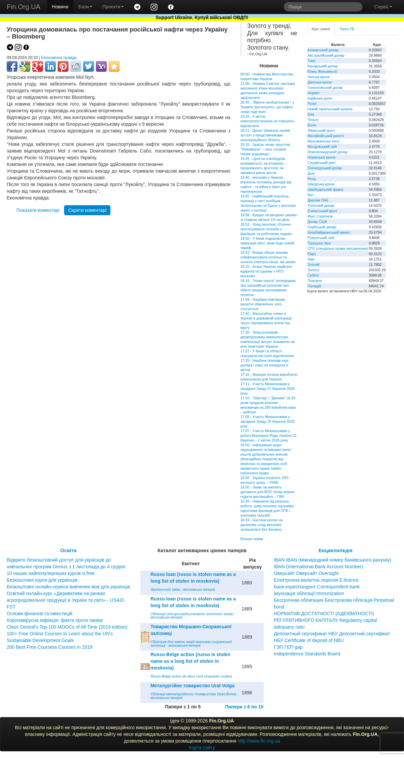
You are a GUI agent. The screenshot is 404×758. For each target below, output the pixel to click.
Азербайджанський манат (328, 232)
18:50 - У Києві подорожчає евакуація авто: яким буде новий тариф (267, 243)
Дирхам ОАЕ (318, 200)
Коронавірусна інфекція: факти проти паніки (55, 620)
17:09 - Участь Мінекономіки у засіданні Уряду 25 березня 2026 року (267, 421)
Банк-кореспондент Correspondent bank (317, 586)
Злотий (313, 265)
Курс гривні (320, 29)
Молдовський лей (322, 146)
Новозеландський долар (327, 152)
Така (311, 61)
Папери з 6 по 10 (244, 706)
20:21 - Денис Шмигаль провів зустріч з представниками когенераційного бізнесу (265, 135)
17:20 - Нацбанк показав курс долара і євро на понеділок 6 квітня (264, 365)
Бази (85, 6)
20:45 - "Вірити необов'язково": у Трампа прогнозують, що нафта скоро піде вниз (267, 107)
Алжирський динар (323, 50)
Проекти (113, 6)
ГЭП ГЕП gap (288, 647)
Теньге (312, 120)
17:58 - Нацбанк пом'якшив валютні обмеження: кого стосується (262, 304)
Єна (310, 114)
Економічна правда (59, 57)
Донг (311, 173)
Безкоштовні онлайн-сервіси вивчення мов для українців (68, 586)
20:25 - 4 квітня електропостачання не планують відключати (267, 121)
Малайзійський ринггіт (325, 136)
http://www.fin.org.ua (259, 741)
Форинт (313, 93)
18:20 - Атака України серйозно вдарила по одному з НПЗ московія (266, 271)
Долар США (317, 222)
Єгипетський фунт (322, 211)
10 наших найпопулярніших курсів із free (51, 573)
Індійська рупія (319, 98)
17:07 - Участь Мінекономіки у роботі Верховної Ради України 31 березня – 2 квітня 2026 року (268, 435)
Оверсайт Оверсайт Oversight (306, 573)
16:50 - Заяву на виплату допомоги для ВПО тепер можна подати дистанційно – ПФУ (267, 492)
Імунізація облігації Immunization (309, 593)
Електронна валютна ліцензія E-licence (316, 580)
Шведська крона (320, 184)
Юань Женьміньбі (322, 71)
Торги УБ (347, 29)
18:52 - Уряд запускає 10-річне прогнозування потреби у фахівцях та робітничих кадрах (266, 229)
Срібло (313, 275)
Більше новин (251, 539)
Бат (310, 195)
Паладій (314, 286)
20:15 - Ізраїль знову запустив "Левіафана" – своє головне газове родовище (265, 149)
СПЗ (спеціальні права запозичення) (337, 248)
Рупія (311, 104)
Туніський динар (320, 205)
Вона (311, 125)
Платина (314, 281)
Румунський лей (320, 238)
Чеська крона (318, 77)
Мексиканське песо (323, 141)
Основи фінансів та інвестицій (39, 613)
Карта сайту (202, 747)
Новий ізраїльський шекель (330, 109)
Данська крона (319, 82)
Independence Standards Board (307, 653)
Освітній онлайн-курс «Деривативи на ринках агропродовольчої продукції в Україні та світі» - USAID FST (65, 600)
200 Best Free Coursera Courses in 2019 (49, 647)
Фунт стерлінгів (320, 216)
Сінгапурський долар (324, 168)
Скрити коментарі (87, 210)
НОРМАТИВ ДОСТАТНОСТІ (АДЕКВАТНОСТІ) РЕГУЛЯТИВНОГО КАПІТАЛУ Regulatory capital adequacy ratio (325, 620)
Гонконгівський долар (325, 87)
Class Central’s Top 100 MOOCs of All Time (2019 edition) (67, 627)
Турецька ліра (319, 243)
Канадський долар (322, 66)
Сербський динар (321, 227)
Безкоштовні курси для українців (42, 580)
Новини (60, 6)
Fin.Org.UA (23, 6)
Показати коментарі (37, 210)
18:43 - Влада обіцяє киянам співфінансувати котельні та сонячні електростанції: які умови (267, 257)
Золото (313, 270)
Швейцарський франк (325, 189)
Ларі (310, 259)
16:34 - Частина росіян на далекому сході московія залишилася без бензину (261, 524)
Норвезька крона (321, 157)
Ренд (311, 179)
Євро (311, 254)
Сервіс (383, 6)
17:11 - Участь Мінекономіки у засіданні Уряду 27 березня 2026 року (267, 388)
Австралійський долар (325, 55)
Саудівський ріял (321, 163)
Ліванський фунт (321, 130)
